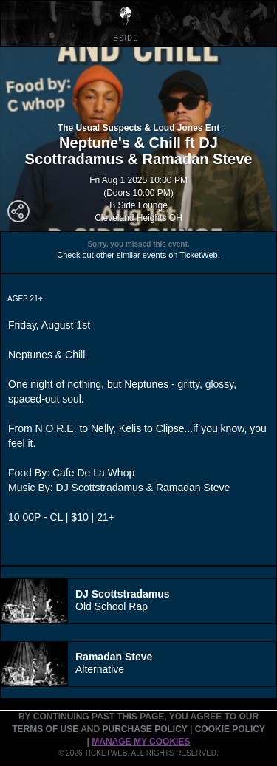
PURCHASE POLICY (145, 729)
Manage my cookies (141, 741)
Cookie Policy (230, 729)
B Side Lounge (138, 205)
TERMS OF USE (46, 729)
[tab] (138, 601)
